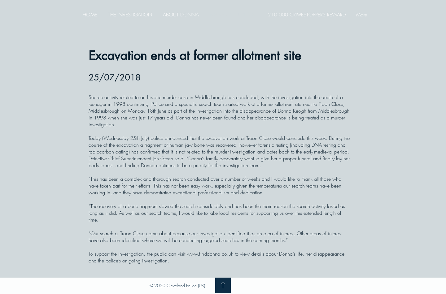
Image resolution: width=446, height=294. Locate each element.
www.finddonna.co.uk (210, 253)
